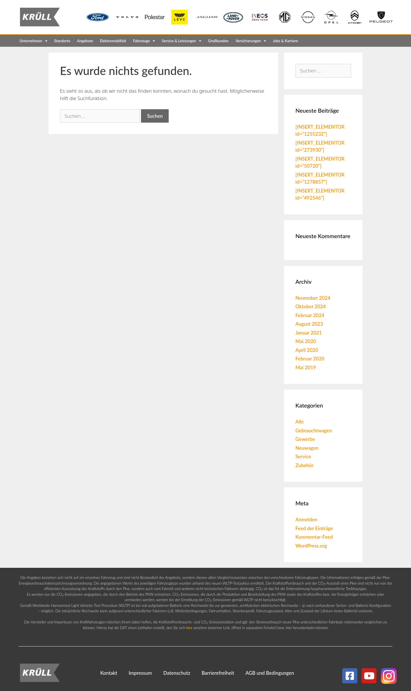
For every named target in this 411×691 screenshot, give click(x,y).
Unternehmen (33, 41)
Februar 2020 (309, 359)
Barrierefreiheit (218, 673)
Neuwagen (307, 448)
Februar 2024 (309, 315)
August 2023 (309, 324)
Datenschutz (176, 673)
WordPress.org (311, 546)
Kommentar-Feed (314, 537)
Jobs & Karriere (285, 40)
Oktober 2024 (310, 306)
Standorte (62, 40)
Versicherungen (250, 41)
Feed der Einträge (314, 528)
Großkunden (218, 40)
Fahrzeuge (144, 41)
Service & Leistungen (181, 41)
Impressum (140, 673)
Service (303, 456)
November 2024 (312, 298)
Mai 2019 (305, 367)
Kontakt (108, 673)
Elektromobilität (113, 40)
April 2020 (306, 350)
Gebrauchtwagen (313, 430)
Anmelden (306, 519)
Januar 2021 (308, 333)
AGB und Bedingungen (269, 673)
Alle (299, 422)
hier (189, 627)
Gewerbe (305, 439)
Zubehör (304, 465)
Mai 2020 (305, 341)
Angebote (85, 40)
